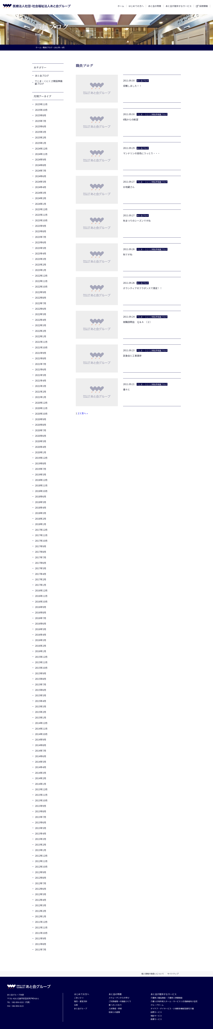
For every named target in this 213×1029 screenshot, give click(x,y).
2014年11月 (41, 728)
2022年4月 (40, 319)
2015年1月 (40, 717)
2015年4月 (40, 701)
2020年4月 (40, 447)
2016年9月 (40, 607)
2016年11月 (41, 596)
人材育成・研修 (115, 1009)
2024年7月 (40, 170)
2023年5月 (40, 248)
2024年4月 (40, 187)
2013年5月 (40, 828)
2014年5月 (40, 761)
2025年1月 (40, 143)
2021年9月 (40, 353)
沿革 (76, 1005)
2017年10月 (41, 540)
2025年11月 (41, 104)
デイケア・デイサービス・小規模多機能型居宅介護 (172, 1009)
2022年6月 (40, 308)
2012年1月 (40, 916)
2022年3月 (40, 325)
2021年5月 (40, 375)
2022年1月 (40, 336)
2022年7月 (40, 303)
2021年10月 (41, 347)
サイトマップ (173, 973)
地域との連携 (114, 1012)
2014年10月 (41, 734)
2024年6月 (40, 176)
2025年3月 (40, 132)
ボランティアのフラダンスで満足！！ (142, 288)
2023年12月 (41, 209)
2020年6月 (40, 435)
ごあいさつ (78, 998)
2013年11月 (41, 794)
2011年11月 (41, 927)
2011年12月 (41, 922)
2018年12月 (41, 480)
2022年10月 (41, 286)
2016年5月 (40, 629)
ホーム (121, 7)
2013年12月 (41, 789)
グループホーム (157, 1005)
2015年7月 (40, 684)
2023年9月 (40, 225)
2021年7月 (40, 364)
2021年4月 (40, 380)
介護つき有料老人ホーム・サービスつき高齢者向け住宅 (174, 1001)
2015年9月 (40, 673)
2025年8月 (40, 115)
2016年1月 (40, 651)
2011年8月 (40, 944)
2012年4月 (40, 899)
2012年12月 (41, 855)
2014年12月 (41, 723)
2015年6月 (40, 690)
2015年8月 (40, 678)
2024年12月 (41, 148)
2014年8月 (40, 745)
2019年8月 (40, 463)
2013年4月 (40, 833)
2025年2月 (40, 137)
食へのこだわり (115, 1005)
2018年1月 (40, 524)
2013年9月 (40, 806)
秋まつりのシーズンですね (137, 220)
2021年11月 (41, 341)
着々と (126, 389)
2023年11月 (41, 214)
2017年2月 (40, 579)
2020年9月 (40, 419)
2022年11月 (41, 281)
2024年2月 (40, 198)
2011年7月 (40, 949)
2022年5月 (40, 314)
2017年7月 (40, 557)
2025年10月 (41, 109)
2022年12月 (41, 275)
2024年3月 (40, 192)
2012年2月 (40, 911)
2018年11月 (41, 485)
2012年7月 (40, 883)
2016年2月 (40, 645)
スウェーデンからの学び (119, 998)
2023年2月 (40, 264)
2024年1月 (40, 203)
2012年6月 (40, 888)
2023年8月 (40, 231)
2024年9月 (40, 159)
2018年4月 (40, 507)
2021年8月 (40, 358)
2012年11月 (41, 861)
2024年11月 (41, 154)
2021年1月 (40, 397)
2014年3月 (40, 772)
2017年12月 (41, 529)
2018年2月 (40, 518)
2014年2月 (40, 778)
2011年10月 (41, 933)
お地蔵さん (129, 187)
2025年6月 (40, 126)
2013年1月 (40, 850)
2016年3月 (40, 640)
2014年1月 (40, 784)
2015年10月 (41, 667)
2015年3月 (40, 706)
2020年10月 (41, 413)
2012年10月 (41, 866)
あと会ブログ (42, 75)
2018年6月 (40, 496)
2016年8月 (40, 612)
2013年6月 (40, 822)
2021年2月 (40, 391)
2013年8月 (40, 811)
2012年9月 (40, 872)
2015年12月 (41, 656)
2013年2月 (40, 844)
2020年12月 (41, 402)
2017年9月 (40, 546)
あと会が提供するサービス (179, 7)
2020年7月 (40, 430)
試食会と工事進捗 (132, 355)
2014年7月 (40, 750)
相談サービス (156, 1016)
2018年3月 (40, 513)
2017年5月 (40, 568)
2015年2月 (40, 712)
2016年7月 (40, 618)
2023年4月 (40, 253)
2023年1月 (40, 270)
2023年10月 (41, 220)
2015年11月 (41, 662)
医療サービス (156, 1019)
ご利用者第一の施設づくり (120, 1001)
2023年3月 (40, 259)
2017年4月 (40, 574)
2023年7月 (40, 237)
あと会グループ (80, 1009)
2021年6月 (40, 369)
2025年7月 (40, 121)
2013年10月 (41, 800)
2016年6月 (40, 623)
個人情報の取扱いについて (152, 973)
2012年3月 (40, 905)
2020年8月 (40, 424)
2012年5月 (40, 894)
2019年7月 (40, 469)
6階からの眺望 (130, 119)
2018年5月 (40, 502)
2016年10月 (41, 601)
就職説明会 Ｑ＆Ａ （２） (137, 322)
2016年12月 (41, 590)
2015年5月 (40, 695)
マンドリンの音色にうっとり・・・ (141, 153)
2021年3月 (40, 386)
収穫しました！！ (132, 85)
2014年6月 (40, 756)
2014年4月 (40, 767)
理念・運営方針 (80, 1001)
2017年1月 (40, 584)
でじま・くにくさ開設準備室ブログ (48, 82)
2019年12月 (41, 457)
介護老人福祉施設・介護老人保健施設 (166, 998)
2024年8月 (40, 165)
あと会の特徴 (154, 7)
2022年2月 (40, 331)
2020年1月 (40, 452)
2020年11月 (41, 408)
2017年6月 (40, 562)
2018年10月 (41, 491)
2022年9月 (40, 292)
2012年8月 (40, 877)
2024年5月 (40, 181)
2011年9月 (40, 938)
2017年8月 (40, 551)
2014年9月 (40, 739)
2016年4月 (40, 634)
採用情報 (203, 7)
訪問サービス (156, 1012)
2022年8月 (40, 297)
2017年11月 (41, 535)
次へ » (84, 413)
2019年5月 (40, 474)
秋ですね (127, 254)
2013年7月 (40, 817)
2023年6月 (40, 242)
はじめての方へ (136, 7)
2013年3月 (40, 839)
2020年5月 (40, 441)
